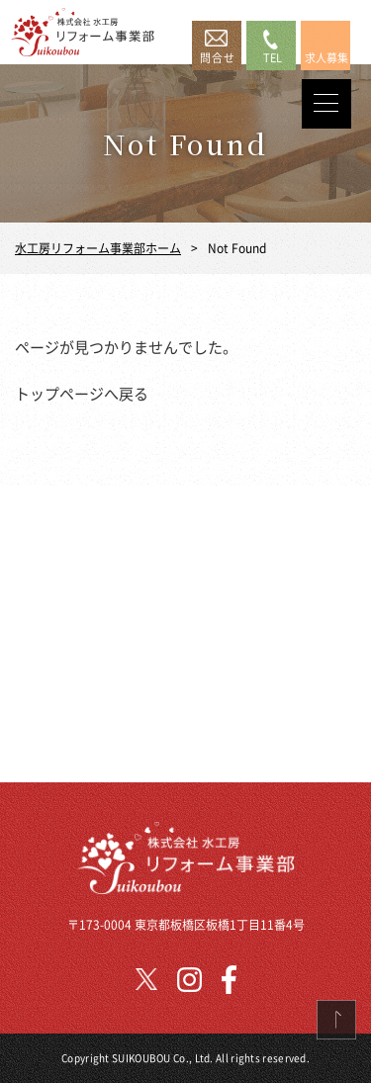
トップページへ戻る (81, 393)
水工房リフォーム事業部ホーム (98, 247)
